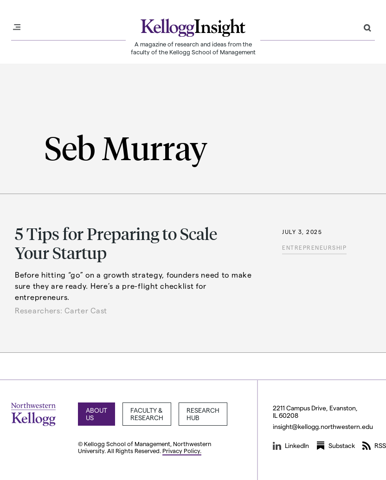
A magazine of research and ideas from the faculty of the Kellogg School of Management (193, 47)
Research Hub (203, 414)
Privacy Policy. (181, 450)
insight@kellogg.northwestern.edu (323, 426)
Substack (335, 445)
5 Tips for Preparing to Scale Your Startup (116, 243)
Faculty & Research (146, 414)
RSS (374, 445)
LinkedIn (291, 445)
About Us (96, 414)
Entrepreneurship (314, 247)
